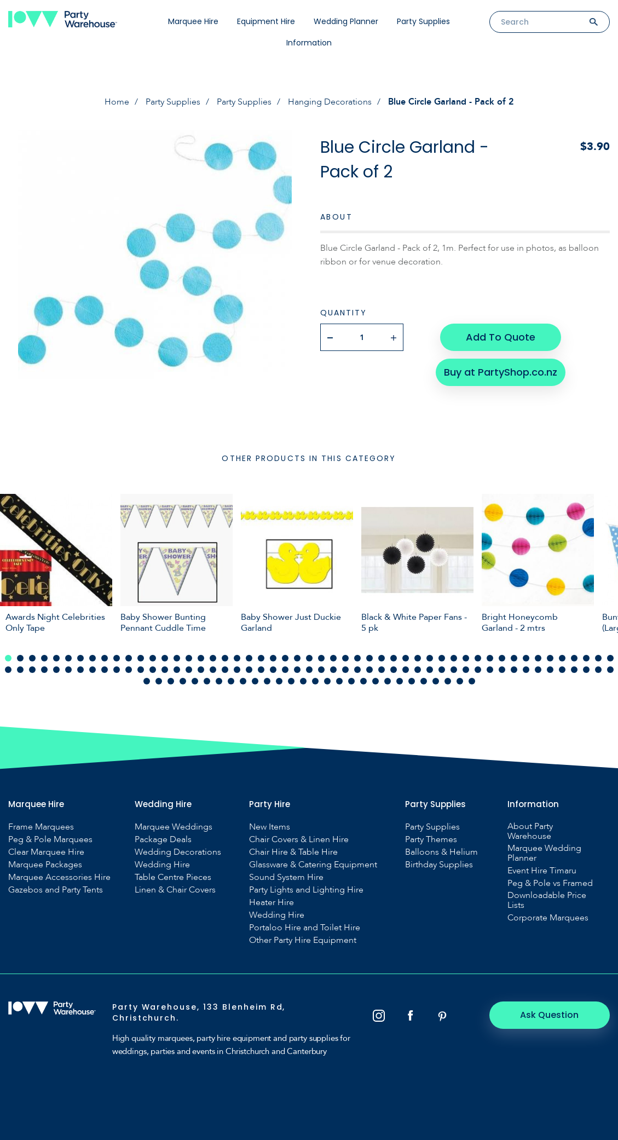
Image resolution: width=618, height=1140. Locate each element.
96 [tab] (538, 669)
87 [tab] (429, 669)
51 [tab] (610, 658)
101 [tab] (598, 669)
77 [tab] (309, 669)
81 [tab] (357, 669)
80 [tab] (345, 669)
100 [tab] (586, 669)
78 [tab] (321, 669)
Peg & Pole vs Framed (550, 883)
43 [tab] (514, 658)
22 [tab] (261, 658)
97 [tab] (550, 669)
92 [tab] (490, 669)
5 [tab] (56, 658)
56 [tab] (56, 669)
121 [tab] (363, 681)
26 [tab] (309, 658)
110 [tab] (231, 681)
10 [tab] (116, 658)
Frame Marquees (41, 827)
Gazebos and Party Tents (55, 890)
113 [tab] (267, 681)
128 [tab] (447, 681)
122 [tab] (375, 681)
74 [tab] (273, 669)
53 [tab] (20, 669)
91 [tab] (478, 669)
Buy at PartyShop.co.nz (500, 372)
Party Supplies (423, 21)
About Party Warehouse (530, 831)
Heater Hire (271, 902)
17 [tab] (201, 658)
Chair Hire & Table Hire (293, 852)
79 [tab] (333, 669)
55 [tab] (44, 669)
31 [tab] (369, 658)
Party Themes (431, 839)
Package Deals (163, 839)
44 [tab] (526, 658)
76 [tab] (297, 669)
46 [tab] (550, 658)
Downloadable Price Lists (546, 900)
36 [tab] (429, 658)
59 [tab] (92, 669)
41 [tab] (490, 658)
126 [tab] (423, 681)
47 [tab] (562, 658)
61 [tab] (116, 669)
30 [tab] (357, 658)
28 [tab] (333, 658)
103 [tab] (146, 681)
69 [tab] (213, 669)
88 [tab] (441, 669)
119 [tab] (339, 681)
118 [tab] (327, 681)
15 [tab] (177, 658)
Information (309, 42)
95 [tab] (526, 669)
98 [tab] (562, 669)
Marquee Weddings (173, 827)
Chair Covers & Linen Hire (299, 839)
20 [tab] (237, 658)
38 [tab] (453, 658)
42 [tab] (502, 658)
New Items (269, 827)
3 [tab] (32, 658)
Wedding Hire (162, 865)
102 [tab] (610, 669)
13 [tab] (152, 658)
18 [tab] (213, 658)
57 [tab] (68, 669)
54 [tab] (32, 669)
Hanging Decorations (330, 102)
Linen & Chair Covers (175, 890)
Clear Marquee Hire (46, 852)
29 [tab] (345, 658)
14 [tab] (164, 658)
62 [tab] (128, 669)
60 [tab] (104, 669)
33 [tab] (393, 658)
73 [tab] (261, 669)
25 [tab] (297, 658)
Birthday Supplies (439, 865)
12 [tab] (140, 658)
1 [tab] (8, 658)
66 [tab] (177, 669)
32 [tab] (381, 658)
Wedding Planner (346, 21)
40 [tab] (478, 658)
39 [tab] (466, 658)
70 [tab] (225, 669)
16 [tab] (189, 658)
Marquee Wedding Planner (544, 853)
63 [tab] (140, 669)
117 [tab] (315, 681)
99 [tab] (574, 669)
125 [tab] (411, 681)
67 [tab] (189, 669)
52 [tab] (8, 669)
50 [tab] (598, 658)
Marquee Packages (45, 865)
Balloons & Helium (441, 852)
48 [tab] (574, 658)
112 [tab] (255, 681)
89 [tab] (453, 669)
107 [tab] (195, 681)
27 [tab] (321, 658)
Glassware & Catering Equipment (313, 865)
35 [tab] (417, 658)
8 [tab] (92, 658)
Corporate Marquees (547, 918)
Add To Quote (500, 337)
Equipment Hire (266, 21)
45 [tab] (538, 658)
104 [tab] (158, 681)
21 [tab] (249, 658)
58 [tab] (80, 669)
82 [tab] (369, 669)
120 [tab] (351, 681)
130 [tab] (472, 681)
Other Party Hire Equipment (302, 940)
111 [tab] (243, 681)
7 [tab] (80, 658)
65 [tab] (164, 669)
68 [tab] (201, 669)
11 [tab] (128, 658)
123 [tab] (387, 681)
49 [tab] (586, 658)
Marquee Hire (193, 21)
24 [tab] (285, 658)
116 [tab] (303, 681)
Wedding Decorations (178, 852)
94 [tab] (514, 669)
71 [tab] (237, 669)
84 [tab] (393, 669)
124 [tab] (399, 681)
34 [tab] (405, 658)
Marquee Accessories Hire (59, 877)
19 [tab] (225, 658)
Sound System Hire (286, 877)
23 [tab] (273, 658)
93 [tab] (502, 669)
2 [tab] (20, 658)
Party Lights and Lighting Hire (306, 890)
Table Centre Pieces (173, 877)
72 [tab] (249, 669)
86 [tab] (417, 669)
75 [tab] (285, 669)
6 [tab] (68, 658)
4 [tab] (44, 658)
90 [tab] (466, 669)
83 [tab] (381, 669)
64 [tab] (152, 669)
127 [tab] (435, 681)
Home (117, 102)
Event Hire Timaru (541, 871)
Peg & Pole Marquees (50, 839)
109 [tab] (219, 681)
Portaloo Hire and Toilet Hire (304, 927)
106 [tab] (183, 681)
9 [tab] (104, 658)
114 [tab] (279, 681)
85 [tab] (405, 669)
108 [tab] (207, 681)
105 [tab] (171, 681)
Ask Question (550, 1015)
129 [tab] (460, 681)
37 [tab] (441, 658)
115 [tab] (291, 681)
